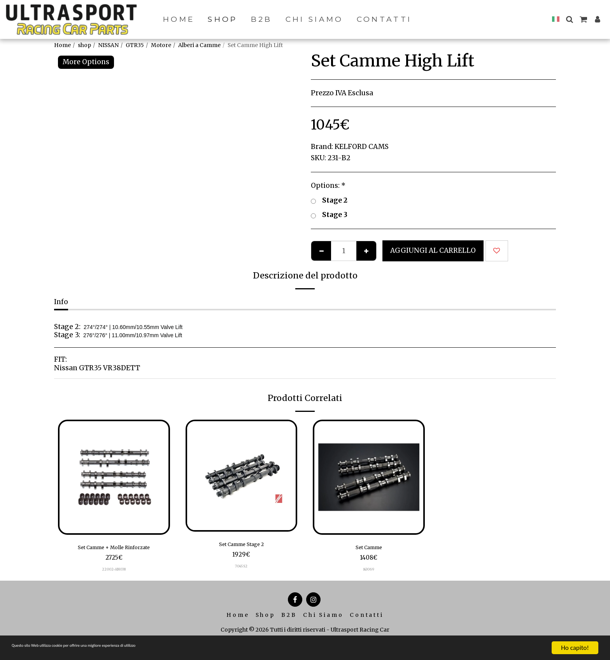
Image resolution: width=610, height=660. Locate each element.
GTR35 (135, 45)
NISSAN (108, 45)
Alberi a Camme (199, 45)
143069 (368, 572)
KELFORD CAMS (362, 146)
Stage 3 (329, 215)
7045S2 (241, 569)
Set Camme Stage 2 (241, 545)
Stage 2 (329, 200)
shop (84, 45)
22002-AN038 (114, 572)
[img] (114, 477)
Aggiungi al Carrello (433, 250)
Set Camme (368, 548)
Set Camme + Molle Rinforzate (113, 548)
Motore (161, 45)
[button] (569, 19)
